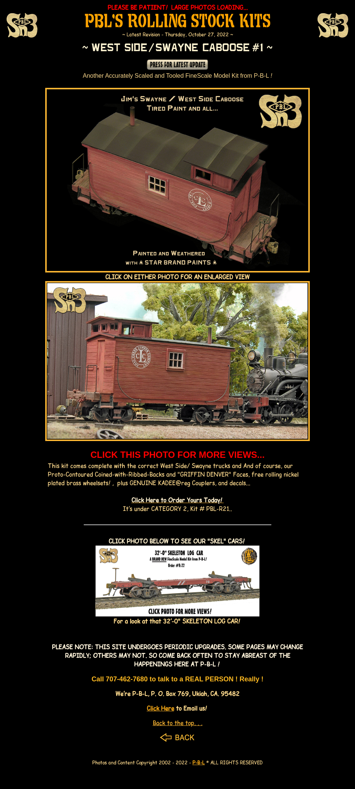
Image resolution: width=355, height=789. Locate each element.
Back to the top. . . (178, 722)
